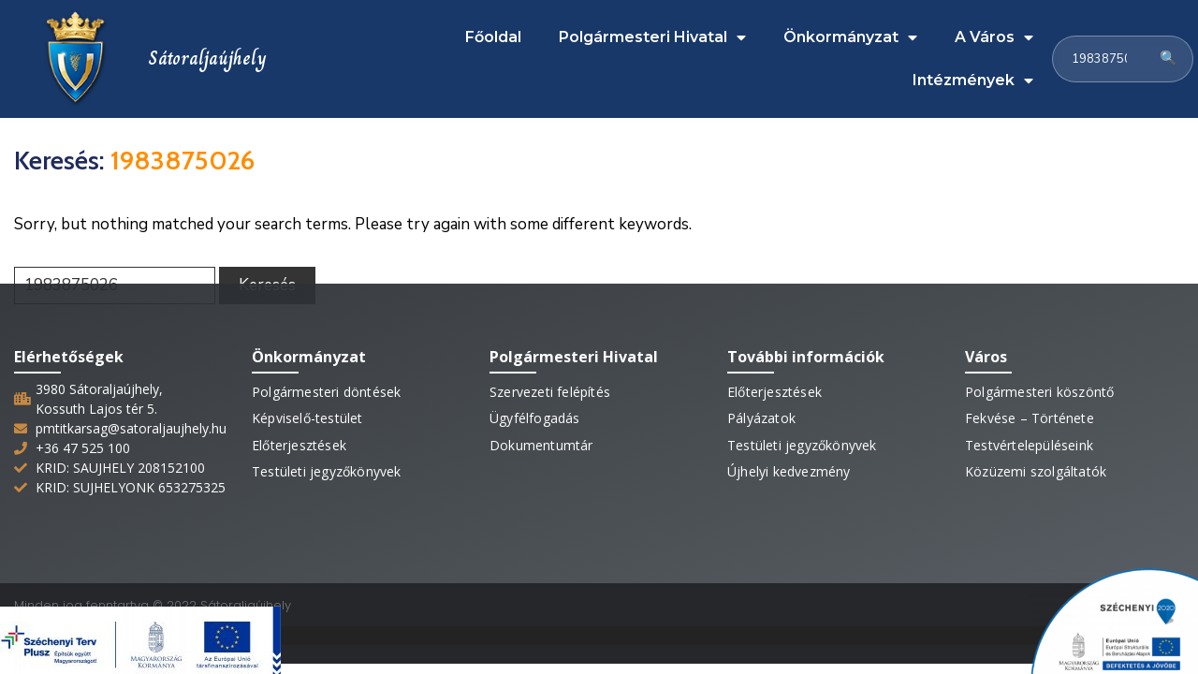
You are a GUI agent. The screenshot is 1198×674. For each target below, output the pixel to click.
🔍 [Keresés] (1168, 51)
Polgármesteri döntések (326, 378)
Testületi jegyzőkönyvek (327, 456)
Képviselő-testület (307, 404)
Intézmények (973, 74)
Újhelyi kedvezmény (789, 456)
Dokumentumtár (541, 430)
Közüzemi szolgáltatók (1035, 456)
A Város (994, 31)
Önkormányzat (850, 31)
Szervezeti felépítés (549, 378)
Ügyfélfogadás (534, 404)
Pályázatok (761, 404)
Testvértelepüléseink (1029, 430)
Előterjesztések (299, 430)
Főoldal (493, 30)
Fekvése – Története (1029, 404)
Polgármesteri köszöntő (1039, 378)
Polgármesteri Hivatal (652, 31)
